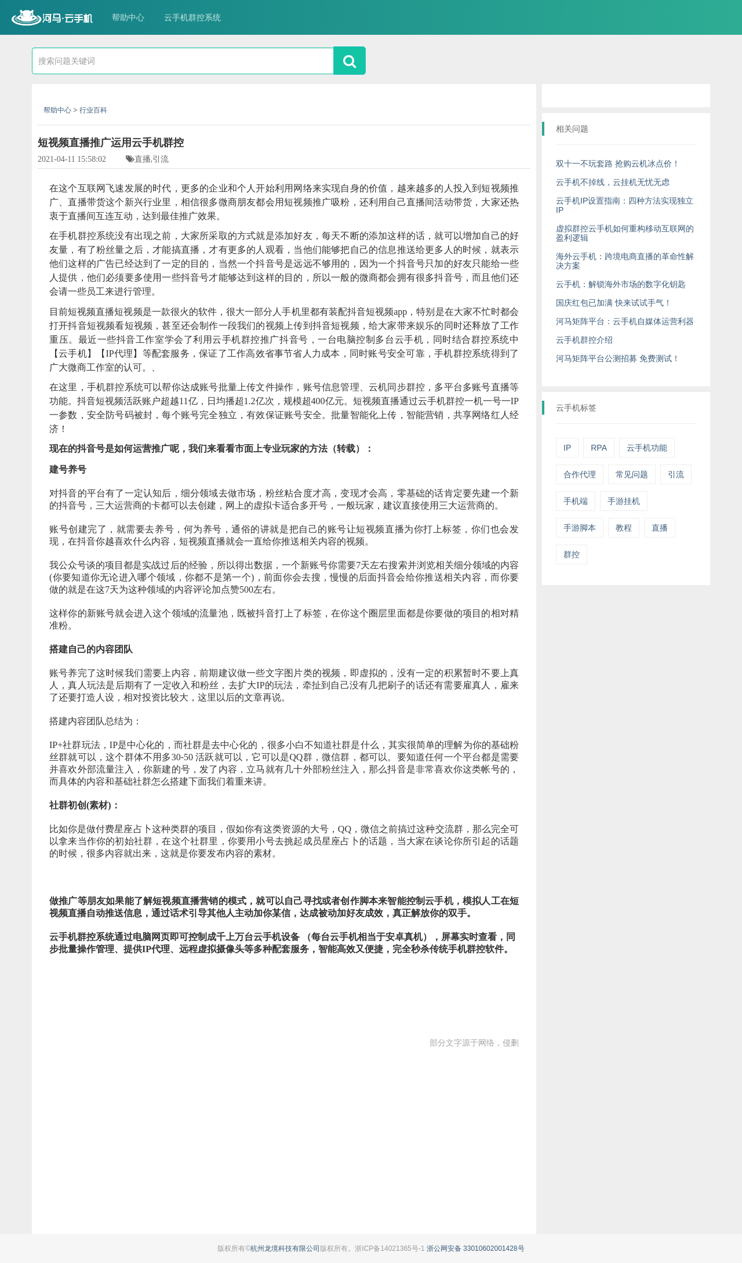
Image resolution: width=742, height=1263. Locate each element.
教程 (624, 527)
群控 (571, 554)
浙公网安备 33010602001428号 (476, 1248)
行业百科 (93, 110)
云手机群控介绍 (584, 339)
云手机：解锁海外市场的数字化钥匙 (621, 284)
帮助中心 (128, 17)
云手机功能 (647, 447)
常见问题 (632, 474)
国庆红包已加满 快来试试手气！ (614, 302)
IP (567, 447)
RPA (599, 447)
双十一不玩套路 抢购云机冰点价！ (618, 163)
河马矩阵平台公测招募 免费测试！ (618, 358)
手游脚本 (579, 527)
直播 (660, 527)
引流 (676, 474)
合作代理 (579, 474)
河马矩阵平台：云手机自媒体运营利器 (625, 321)
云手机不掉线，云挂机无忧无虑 (613, 182)
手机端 (575, 501)
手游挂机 (624, 501)
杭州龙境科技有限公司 (285, 1248)
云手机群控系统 (192, 17)
